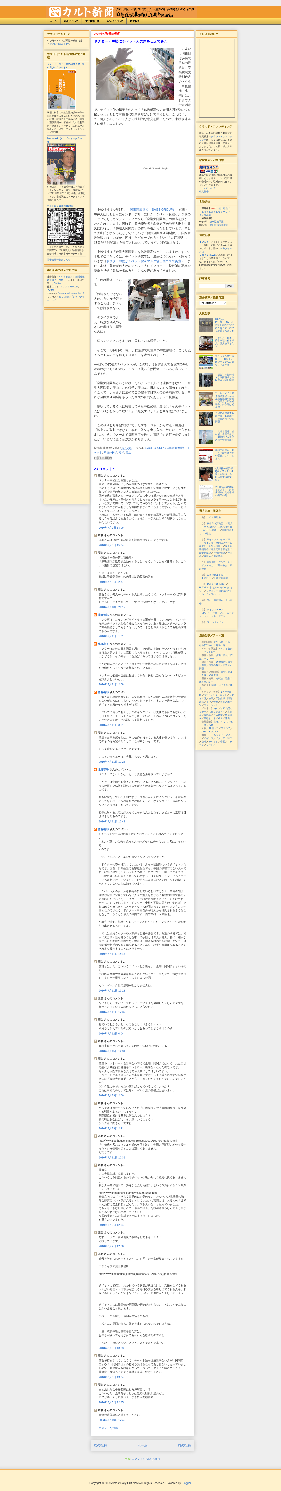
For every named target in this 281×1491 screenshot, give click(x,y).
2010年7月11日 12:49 (112, 821)
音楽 (215, 701)
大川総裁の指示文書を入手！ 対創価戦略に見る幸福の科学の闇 (224, 491)
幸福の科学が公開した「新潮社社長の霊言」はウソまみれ (224, 454)
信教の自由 (214, 665)
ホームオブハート (211, 594)
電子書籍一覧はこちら (58, 259)
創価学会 (218, 556)
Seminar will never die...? (71, 293)
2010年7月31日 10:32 (112, 1157)
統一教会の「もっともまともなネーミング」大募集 (214, 211)
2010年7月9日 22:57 (111, 581)
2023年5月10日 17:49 (112, 1419)
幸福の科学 (110, 452)
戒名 (220, 718)
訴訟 (225, 655)
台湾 (204, 741)
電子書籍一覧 (92, 21)
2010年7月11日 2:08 (111, 684)
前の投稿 (184, 1445)
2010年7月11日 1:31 (111, 636)
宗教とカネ (210, 718)
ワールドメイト (215, 622)
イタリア (220, 738)
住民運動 (223, 685)
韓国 (229, 738)
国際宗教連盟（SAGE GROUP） (153, 209)
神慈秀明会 (219, 552)
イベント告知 (226, 648)
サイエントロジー (216, 539)
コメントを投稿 (108, 1427)
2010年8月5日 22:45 (111, 1402)
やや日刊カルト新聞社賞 (212, 645)
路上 (128, 452)
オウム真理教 (214, 517)
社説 (228, 642)
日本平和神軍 (221, 578)
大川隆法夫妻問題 (219, 225)
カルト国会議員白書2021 (60, 206)
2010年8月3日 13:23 (111, 1348)
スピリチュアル (217, 711)
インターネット (218, 695)
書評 (208, 701)
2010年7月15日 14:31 (112, 1051)
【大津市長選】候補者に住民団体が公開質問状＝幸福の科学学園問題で (224, 435)
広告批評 (220, 698)
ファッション (211, 705)
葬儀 (227, 718)
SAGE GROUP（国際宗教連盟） (165, 447)
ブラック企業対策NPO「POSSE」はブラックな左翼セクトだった (224, 360)
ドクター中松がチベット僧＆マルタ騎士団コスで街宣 (143, 261)
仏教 (216, 721)
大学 (223, 672)
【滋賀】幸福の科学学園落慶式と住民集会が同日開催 (224, 377)
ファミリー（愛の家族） (219, 590)
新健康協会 (205, 552)
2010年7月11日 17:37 (112, 1012)
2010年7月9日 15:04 (111, 545)
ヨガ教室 (218, 715)
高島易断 (211, 562)
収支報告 (135, 21)
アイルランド (216, 735)
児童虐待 (213, 675)
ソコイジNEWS (207, 255)
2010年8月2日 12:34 (111, 1224)
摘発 (218, 655)
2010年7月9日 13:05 (111, 527)
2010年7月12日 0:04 (111, 1033)
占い (216, 708)
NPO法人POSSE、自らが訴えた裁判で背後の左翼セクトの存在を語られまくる (224, 325)
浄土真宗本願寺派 (220, 549)
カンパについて (115, 21)
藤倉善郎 (103, 614)
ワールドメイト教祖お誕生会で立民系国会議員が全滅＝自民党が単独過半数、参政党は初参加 (224, 400)
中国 (222, 741)
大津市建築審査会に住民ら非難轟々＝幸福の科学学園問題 (224, 417)
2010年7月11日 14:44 (112, 953)
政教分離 (221, 662)
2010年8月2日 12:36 (111, 1246)
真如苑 (207, 556)
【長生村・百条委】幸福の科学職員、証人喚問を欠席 (224, 342)
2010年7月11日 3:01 (111, 725)
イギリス (208, 738)
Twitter (57, 283)
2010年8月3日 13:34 (111, 1377)
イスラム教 (207, 725)
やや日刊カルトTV (59, 44)
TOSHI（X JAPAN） (210, 731)
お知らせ (218, 642)
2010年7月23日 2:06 (111, 1095)
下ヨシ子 (225, 728)
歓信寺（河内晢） (216, 523)
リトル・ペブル (217, 616)
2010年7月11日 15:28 (112, 990)
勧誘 (214, 685)
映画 (211, 698)
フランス (211, 745)
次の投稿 (100, 1445)
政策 (230, 662)
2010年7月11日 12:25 (112, 761)
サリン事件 (210, 658)
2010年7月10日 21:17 (112, 607)
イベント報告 (209, 652)
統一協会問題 (217, 221)
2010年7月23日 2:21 (111, 1128)
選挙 (121, 452)
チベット (213, 741)
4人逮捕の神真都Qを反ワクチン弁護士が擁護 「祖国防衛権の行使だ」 (224, 474)
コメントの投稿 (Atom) (146, 1458)
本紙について (71, 21)
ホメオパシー (206, 681)
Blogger (186, 1483)
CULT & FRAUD (69, 286)
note (61, 280)
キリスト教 (227, 721)
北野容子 (103, 644)
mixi (206, 695)
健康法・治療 (223, 678)
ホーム (53, 21)
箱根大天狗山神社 (216, 584)
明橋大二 (214, 728)
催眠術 (207, 715)
